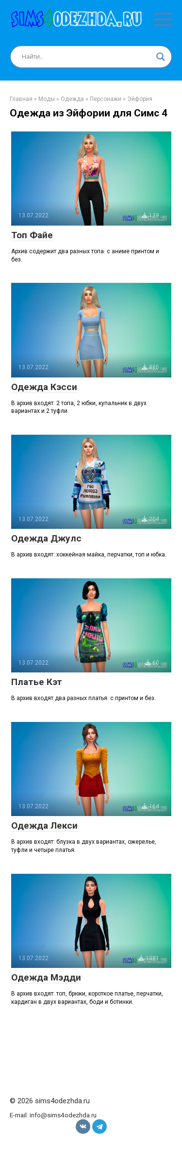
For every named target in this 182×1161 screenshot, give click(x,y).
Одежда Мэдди (46, 977)
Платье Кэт (36, 681)
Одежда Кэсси (44, 386)
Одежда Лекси (44, 825)
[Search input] (86, 57)
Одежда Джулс (46, 538)
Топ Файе (32, 235)
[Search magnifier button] (160, 57)
